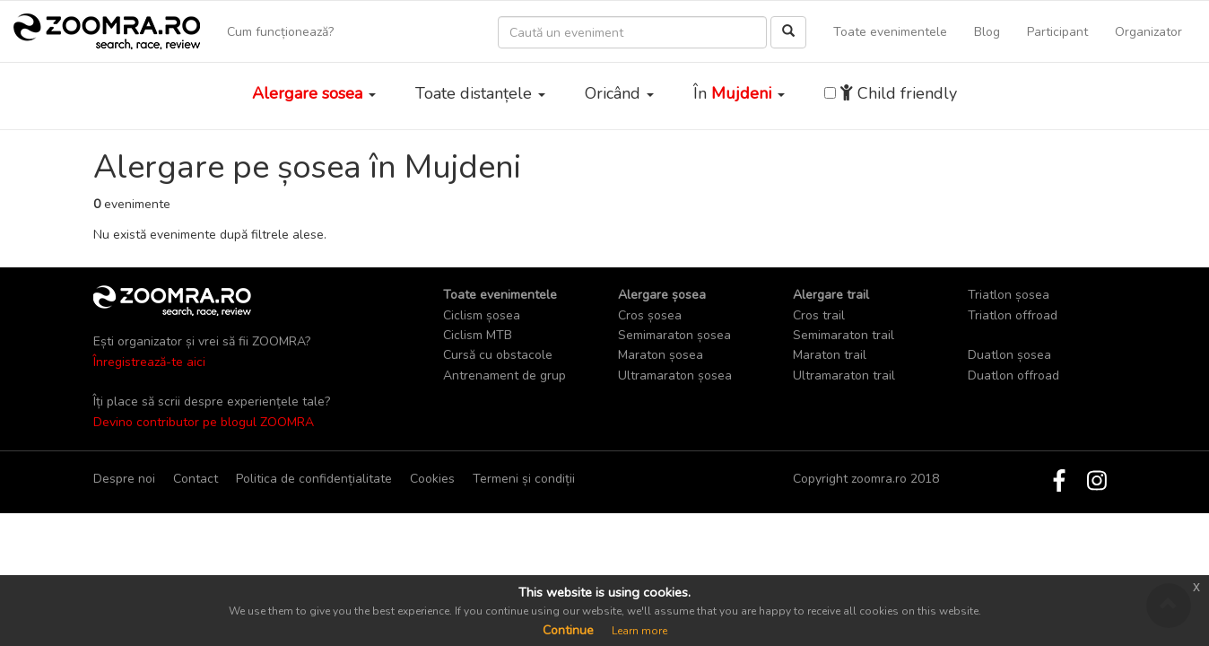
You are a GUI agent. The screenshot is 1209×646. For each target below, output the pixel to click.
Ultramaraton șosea (675, 375)
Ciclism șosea (481, 315)
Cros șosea (650, 315)
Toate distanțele (480, 93)
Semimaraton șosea (674, 335)
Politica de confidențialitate (314, 478)
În (739, 93)
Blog (987, 31)
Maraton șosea (660, 354)
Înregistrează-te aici (149, 362)
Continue (568, 630)
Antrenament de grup (504, 375)
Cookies (432, 478)
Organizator (1148, 31)
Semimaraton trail (843, 335)
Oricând (619, 93)
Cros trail (819, 315)
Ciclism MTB (477, 335)
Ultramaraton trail (844, 375)
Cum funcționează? (280, 31)
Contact (195, 478)
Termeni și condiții (524, 478)
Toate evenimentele (890, 31)
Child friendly (898, 93)
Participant (1057, 31)
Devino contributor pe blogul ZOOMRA (203, 422)
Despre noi (124, 478)
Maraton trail (829, 354)
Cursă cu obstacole (497, 354)
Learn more (639, 631)
